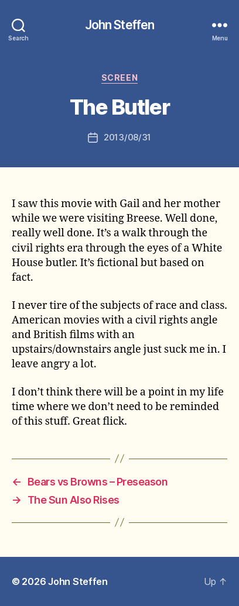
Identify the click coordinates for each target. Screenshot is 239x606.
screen (119, 77)
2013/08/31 (127, 137)
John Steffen (120, 25)
